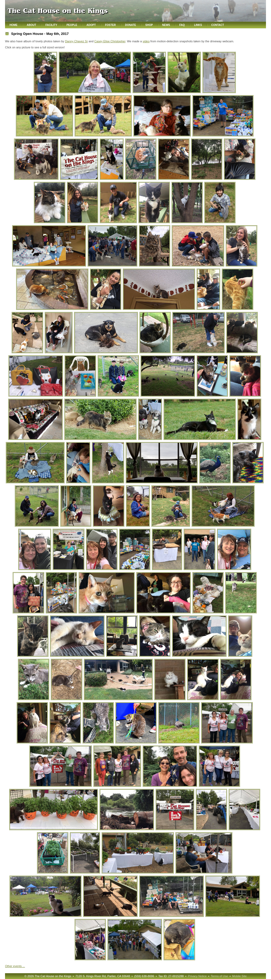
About (31, 25)
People (71, 25)
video (146, 41)
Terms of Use (219, 976)
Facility (51, 25)
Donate (130, 25)
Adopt (91, 25)
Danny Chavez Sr (76, 41)
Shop (149, 25)
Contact (217, 25)
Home (13, 25)
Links (198, 25)
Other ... (15, 966)
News (166, 25)
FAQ (182, 25)
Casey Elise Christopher (109, 41)
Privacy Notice (197, 976)
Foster (110, 25)
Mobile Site (239, 976)
